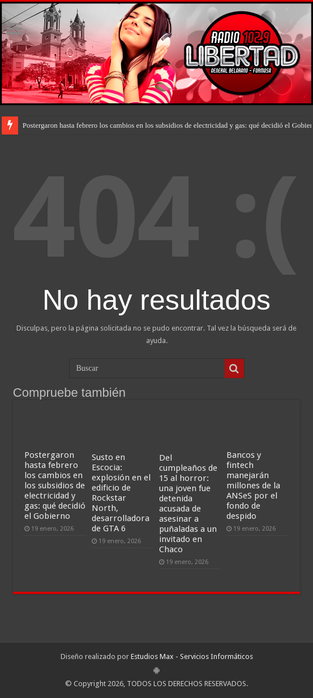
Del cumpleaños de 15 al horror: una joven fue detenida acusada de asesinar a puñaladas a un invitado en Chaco (188, 503)
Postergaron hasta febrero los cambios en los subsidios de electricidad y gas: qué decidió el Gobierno (54, 485)
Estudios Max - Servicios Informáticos (192, 656)
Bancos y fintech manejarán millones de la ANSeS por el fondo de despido (253, 485)
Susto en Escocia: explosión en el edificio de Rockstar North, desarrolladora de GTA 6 (121, 493)
